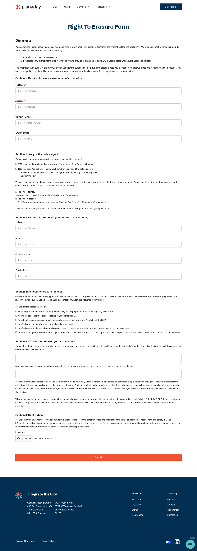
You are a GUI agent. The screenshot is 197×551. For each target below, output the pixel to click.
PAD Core (137, 505)
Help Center (173, 510)
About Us (171, 499)
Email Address (22, 133)
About (67, 7)
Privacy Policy (48, 541)
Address (20, 101)
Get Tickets (170, 7)
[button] (83, 7)
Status (135, 510)
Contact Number (23, 117)
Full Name (20, 85)
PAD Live (136, 499)
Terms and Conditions (25, 541)
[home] (28, 6)
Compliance (137, 515)
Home (54, 7)
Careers (171, 505)
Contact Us (172, 515)
